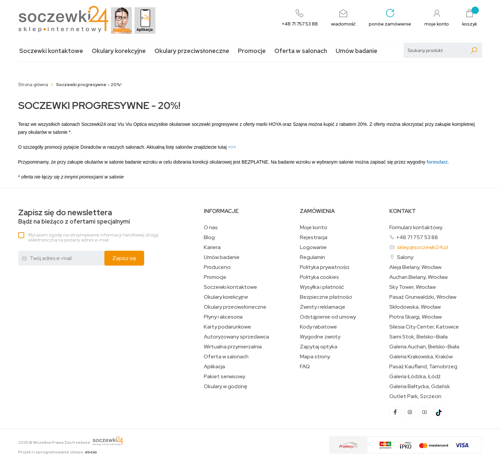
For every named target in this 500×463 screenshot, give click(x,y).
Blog (209, 237)
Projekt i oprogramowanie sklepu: (57, 452)
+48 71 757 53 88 (417, 237)
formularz (437, 162)
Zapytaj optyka (318, 346)
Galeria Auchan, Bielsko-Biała (424, 346)
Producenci (217, 267)
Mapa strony (315, 356)
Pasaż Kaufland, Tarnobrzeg (423, 366)
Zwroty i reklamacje (322, 307)
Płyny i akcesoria (223, 317)
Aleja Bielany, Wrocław (415, 267)
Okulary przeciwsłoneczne (191, 50)
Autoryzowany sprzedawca (236, 337)
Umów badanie (356, 50)
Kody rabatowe (318, 327)
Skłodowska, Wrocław (415, 307)
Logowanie (313, 247)
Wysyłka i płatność (322, 287)
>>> (232, 147)
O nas (211, 227)
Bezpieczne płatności (326, 297)
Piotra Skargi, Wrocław (415, 317)
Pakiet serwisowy (224, 376)
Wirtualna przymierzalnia (233, 346)
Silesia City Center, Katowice (424, 327)
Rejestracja (313, 237)
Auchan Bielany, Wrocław (418, 277)
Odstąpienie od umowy (328, 317)
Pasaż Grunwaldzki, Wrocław (422, 297)
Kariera (212, 247)
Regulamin (312, 257)
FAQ (305, 366)
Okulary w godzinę (225, 386)
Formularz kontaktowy (415, 227)
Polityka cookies (319, 277)
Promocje (252, 50)
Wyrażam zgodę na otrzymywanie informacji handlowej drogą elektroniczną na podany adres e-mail (93, 237)
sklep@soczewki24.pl (422, 247)
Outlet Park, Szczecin (415, 396)
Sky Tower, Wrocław (412, 287)
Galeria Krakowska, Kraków (421, 356)
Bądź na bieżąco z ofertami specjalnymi (74, 216)
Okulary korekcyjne (119, 50)
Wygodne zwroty (320, 337)
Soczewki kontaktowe (51, 50)
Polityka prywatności (324, 267)
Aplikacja (214, 366)
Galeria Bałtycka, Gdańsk (419, 386)
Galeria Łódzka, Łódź (415, 376)
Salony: (405, 257)
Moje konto (313, 227)
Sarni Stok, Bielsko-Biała (418, 337)
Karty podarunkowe (227, 327)
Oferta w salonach (300, 50)
